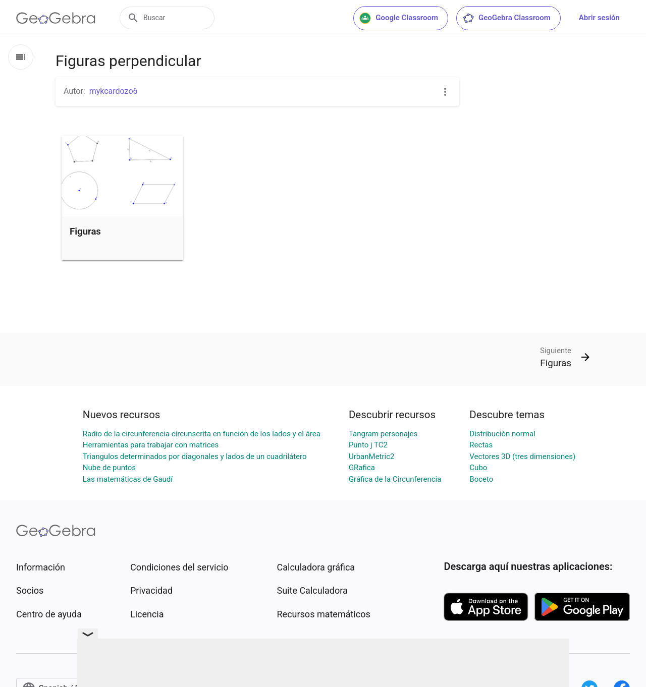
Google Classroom (398, 18)
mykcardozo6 (113, 91)
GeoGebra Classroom (506, 18)
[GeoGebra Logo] (55, 18)
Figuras (85, 231)
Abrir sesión (599, 17)
